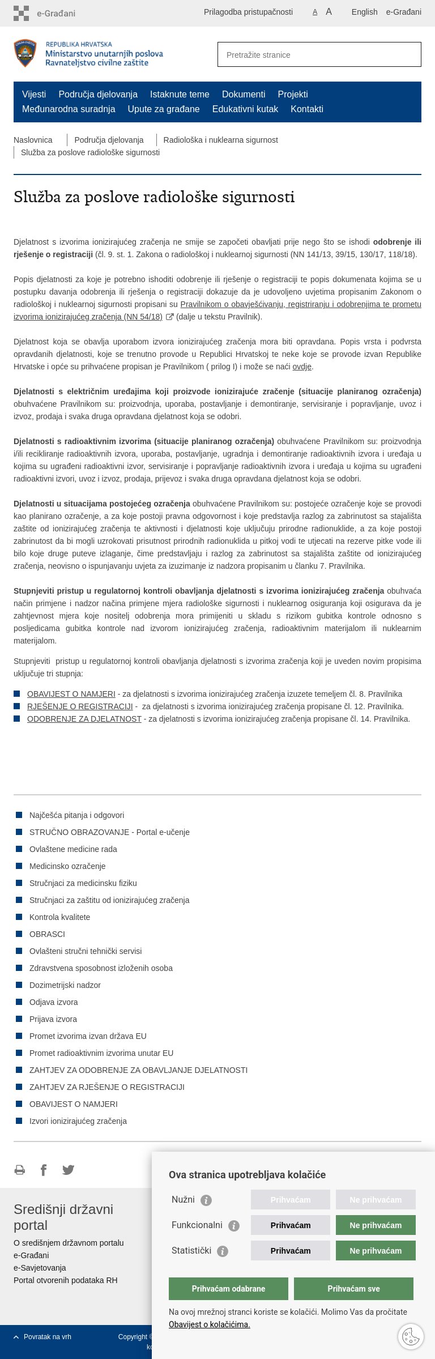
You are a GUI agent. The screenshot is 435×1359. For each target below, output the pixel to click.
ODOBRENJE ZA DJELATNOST (84, 718)
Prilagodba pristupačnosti (248, 11)
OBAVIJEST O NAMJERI (71, 693)
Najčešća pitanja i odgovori (76, 815)
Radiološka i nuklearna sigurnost (221, 139)
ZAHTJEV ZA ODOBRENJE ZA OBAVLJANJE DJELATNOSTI (138, 1070)
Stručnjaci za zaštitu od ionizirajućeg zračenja (109, 900)
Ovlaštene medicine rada (73, 849)
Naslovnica (33, 139)
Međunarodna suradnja (69, 109)
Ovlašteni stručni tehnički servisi (85, 951)
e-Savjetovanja (40, 1267)
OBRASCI (47, 934)
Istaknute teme (180, 94)
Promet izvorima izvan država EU (88, 1036)
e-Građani (403, 11)
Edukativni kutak (245, 109)
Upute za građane (164, 109)
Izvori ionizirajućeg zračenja (78, 1121)
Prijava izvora (53, 1019)
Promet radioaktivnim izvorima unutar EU (101, 1053)
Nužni (183, 1199)
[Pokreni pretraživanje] (408, 54)
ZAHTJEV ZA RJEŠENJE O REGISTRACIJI (107, 1087)
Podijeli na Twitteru (68, 1170)
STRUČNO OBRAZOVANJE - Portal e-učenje (109, 832)
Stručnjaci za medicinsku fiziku (83, 883)
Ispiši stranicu (19, 1170)
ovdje (302, 366)
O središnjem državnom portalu (69, 1242)
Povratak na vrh (47, 1337)
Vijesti (34, 94)
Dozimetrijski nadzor (65, 985)
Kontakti (307, 109)
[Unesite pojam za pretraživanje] (307, 54)
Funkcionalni (197, 1225)
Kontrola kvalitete (59, 917)
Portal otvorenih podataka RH (66, 1280)
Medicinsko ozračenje (67, 866)
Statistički (191, 1250)
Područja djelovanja (98, 94)
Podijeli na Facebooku (44, 1170)
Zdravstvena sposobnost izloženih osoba (101, 968)
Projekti (293, 94)
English (365, 11)
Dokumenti (243, 94)
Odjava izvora (53, 1002)
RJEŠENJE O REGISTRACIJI (80, 706)
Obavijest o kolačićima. (209, 1324)
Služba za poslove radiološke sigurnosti (90, 152)
